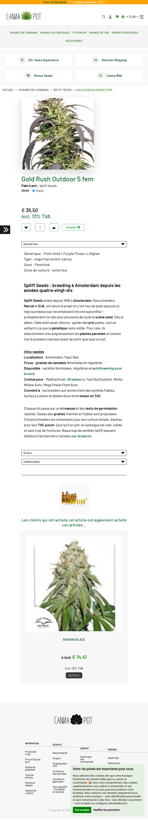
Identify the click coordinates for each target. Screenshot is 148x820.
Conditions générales (59, 781)
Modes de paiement (30, 770)
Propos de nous (30, 754)
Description (74, 245)
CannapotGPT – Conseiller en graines (60, 791)
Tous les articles (29, 777)
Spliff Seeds (62, 91)
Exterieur (79, 32)
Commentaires (74, 463)
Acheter (73, 229)
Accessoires (74, 40)
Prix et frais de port (32, 762)
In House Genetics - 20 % (88, 2)
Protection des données (59, 774)
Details (74, 677)
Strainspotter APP (60, 766)
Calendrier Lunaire (30, 793)
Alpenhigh (113, 759)
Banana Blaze (74, 641)
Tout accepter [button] (82, 810)
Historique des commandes (86, 761)
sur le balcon (81, 437)
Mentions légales (30, 785)
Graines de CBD (99, 32)
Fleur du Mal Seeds (55, 2)
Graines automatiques (55, 32)
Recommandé (60, 754)
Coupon (57, 760)
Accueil (8, 91)
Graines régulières (125, 32)
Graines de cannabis (24, 32)
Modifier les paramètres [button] (107, 810)
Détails (74, 454)
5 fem (40, 192)
